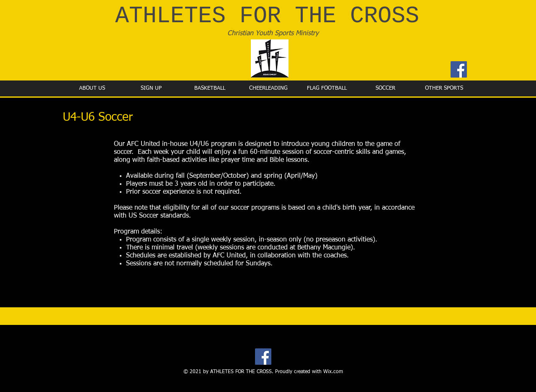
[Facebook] (459, 69)
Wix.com (333, 371)
